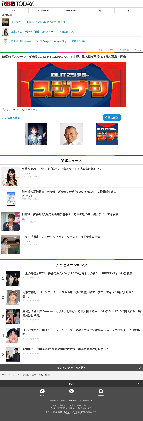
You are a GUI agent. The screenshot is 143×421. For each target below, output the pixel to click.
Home (42, 395)
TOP (71, 383)
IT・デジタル (42, 10)
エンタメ (100, 10)
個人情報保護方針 (87, 400)
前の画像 (113, 117)
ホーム (14, 10)
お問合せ (52, 400)
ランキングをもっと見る (71, 367)
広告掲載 (62, 400)
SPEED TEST (71, 10)
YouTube (101, 395)
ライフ (128, 10)
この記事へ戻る (11, 117)
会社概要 (73, 400)
